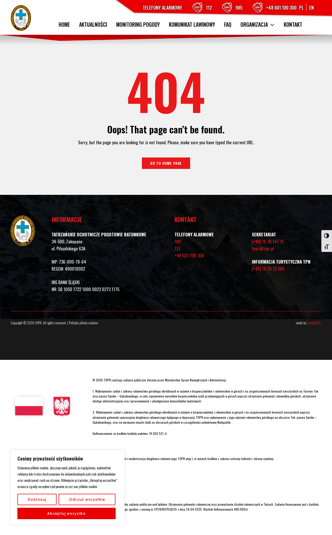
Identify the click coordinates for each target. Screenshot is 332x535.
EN (311, 7)
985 (239, 7)
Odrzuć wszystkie (87, 499)
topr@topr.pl (263, 248)
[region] (67, 487)
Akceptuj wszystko (66, 513)
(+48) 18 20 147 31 (268, 241)
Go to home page (166, 163)
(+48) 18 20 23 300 (268, 268)
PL (301, 7)
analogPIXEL (314, 322)
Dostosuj (37, 499)
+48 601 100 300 (281, 7)
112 (209, 7)
